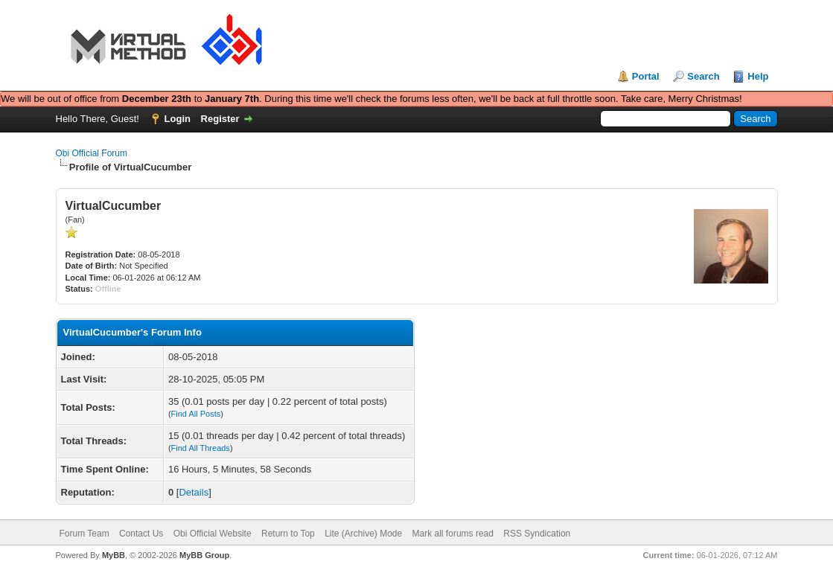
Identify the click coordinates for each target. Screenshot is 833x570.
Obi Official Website (212, 533)
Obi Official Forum (91, 153)
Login (178, 118)
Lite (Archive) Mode (363, 533)
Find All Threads (200, 447)
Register (220, 118)
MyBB (113, 555)
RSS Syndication (536, 533)
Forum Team (84, 533)
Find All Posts (196, 413)
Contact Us (141, 533)
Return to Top (288, 533)
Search (703, 76)
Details (193, 492)
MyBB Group (204, 555)
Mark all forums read (453, 533)
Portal (646, 76)
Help (757, 76)
